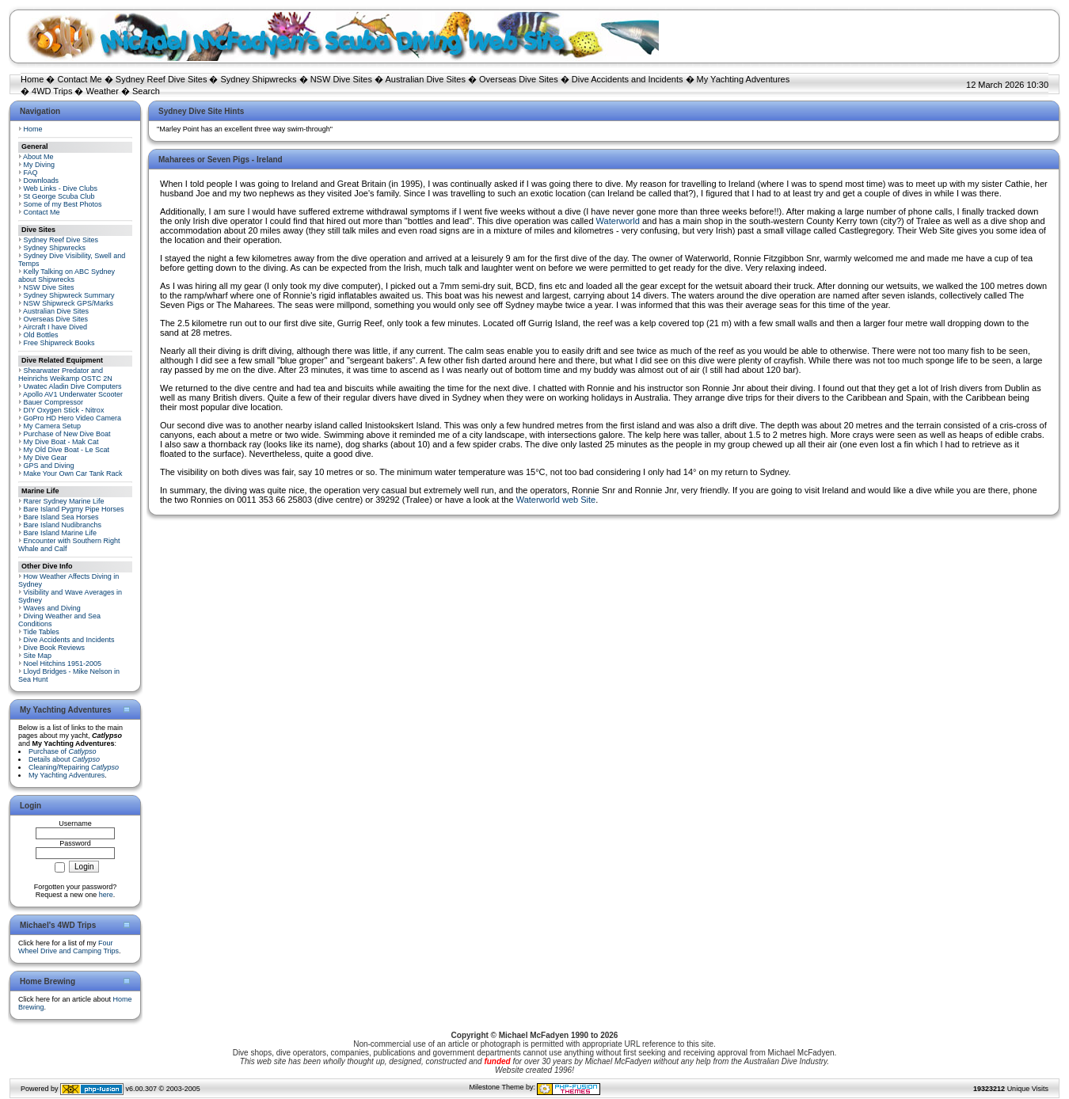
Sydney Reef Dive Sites (161, 79)
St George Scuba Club (59, 196)
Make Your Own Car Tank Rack (73, 473)
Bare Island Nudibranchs (63, 525)
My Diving (39, 165)
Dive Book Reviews (55, 648)
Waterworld (619, 221)
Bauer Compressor (54, 402)
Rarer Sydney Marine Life (64, 501)
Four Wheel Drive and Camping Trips (68, 947)
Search (146, 91)
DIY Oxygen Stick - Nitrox (64, 410)
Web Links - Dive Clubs (60, 188)
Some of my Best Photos (63, 204)
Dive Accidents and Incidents (627, 79)
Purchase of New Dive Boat (67, 434)
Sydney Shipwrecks (259, 79)
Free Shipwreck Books (59, 343)
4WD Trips (52, 91)
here (106, 895)
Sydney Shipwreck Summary (69, 295)
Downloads (41, 180)
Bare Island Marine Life (60, 533)
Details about (64, 759)
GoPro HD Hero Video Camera (72, 418)
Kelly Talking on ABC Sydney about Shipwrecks (66, 275)
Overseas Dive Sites (518, 79)
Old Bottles (41, 335)
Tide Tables (41, 632)
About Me (38, 157)
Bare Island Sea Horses (61, 517)
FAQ (31, 173)
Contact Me (79, 79)
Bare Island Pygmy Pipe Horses (74, 509)
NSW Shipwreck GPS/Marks (69, 303)
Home (32, 79)
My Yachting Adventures (743, 79)
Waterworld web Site (555, 499)
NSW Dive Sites (341, 79)
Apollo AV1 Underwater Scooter (73, 394)
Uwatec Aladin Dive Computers (73, 386)
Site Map (38, 656)
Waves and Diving (52, 608)
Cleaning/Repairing (74, 767)
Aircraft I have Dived (55, 327)
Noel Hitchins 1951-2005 (63, 663)
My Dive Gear (45, 458)
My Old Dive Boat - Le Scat (67, 450)
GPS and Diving (49, 466)
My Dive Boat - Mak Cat (61, 442)
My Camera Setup (53, 426)
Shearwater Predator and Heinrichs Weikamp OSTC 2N (65, 374)
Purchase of (63, 751)
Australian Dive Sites (425, 79)
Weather (102, 91)
